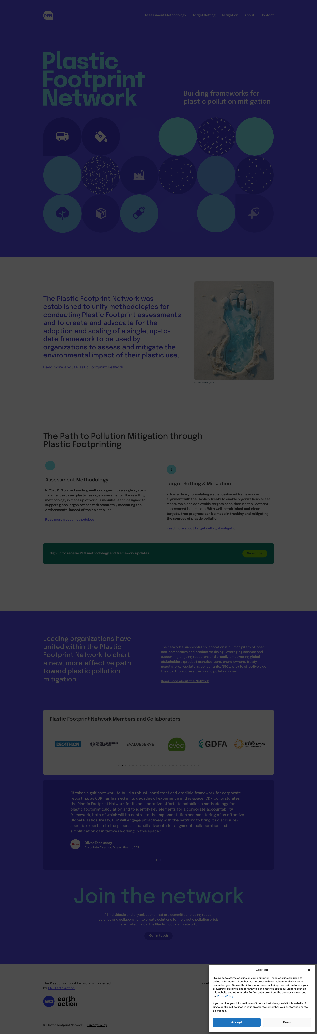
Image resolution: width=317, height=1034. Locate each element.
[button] (309, 970)
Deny (287, 1022)
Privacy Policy (225, 996)
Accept (236, 1022)
